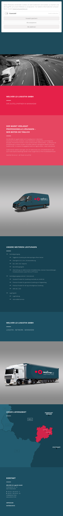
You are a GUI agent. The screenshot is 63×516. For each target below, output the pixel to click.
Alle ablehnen (31, 27)
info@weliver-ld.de (11, 495)
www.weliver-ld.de (11, 497)
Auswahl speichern (31, 18)
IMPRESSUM (9, 503)
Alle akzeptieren (32, 23)
